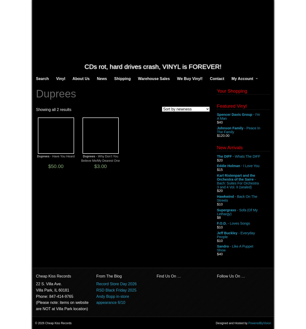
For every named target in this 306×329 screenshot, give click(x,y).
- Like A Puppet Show (243, 248)
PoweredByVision (259, 323)
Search (42, 79)
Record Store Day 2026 (116, 284)
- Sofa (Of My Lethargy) (243, 212)
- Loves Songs (243, 224)
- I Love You (243, 166)
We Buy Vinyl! (190, 79)
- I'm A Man (243, 117)
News (102, 79)
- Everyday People (243, 235)
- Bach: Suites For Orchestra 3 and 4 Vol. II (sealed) (243, 181)
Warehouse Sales (154, 79)
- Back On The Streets (243, 199)
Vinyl (60, 79)
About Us (81, 79)
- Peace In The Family (243, 130)
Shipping (122, 79)
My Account (242, 79)
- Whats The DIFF (243, 157)
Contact (217, 79)
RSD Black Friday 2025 (116, 290)
